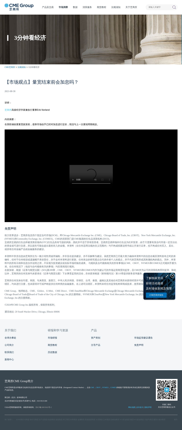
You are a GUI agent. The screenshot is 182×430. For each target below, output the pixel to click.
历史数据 (52, 352)
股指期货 (58, 420)
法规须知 (22, 67)
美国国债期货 (90, 420)
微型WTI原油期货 (137, 420)
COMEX (113, 387)
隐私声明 (148, 407)
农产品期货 (43, 420)
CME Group (20, 381)
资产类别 (95, 338)
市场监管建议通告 (143, 338)
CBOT (98, 387)
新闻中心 (9, 359)
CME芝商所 (10, 67)
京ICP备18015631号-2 (43, 407)
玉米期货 (106, 420)
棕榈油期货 (114, 420)
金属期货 (81, 420)
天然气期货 (148, 420)
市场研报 (52, 338)
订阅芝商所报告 (156, 295)
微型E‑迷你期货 (159, 420)
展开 (176, 420)
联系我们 (9, 352)
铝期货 (26, 420)
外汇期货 (66, 420)
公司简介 (9, 345)
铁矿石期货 (34, 420)
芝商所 (8, 110)
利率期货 (73, 420)
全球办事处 (10, 338)
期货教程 (52, 345)
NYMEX (105, 387)
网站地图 (131, 407)
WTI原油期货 (125, 420)
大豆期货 (99, 420)
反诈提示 (139, 407)
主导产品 (95, 345)
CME (92, 387)
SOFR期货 (20, 420)
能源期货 (51, 420)
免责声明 (138, 345)
